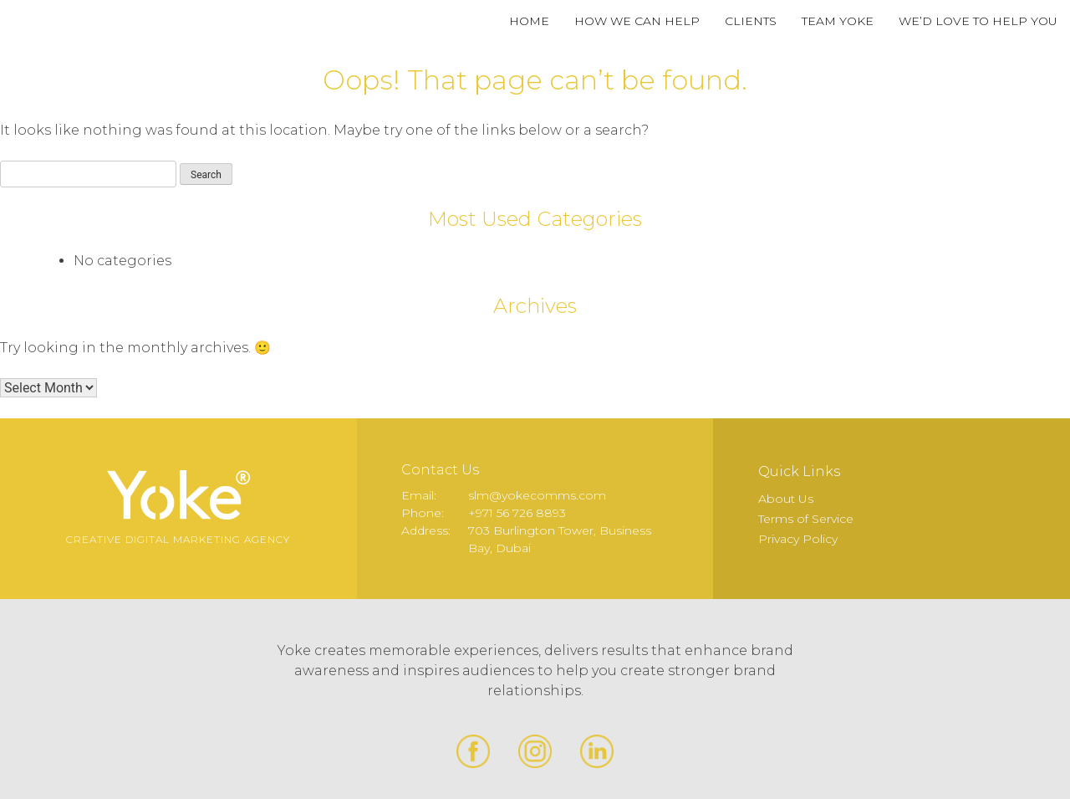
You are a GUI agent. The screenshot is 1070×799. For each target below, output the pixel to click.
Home (529, 20)
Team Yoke (838, 20)
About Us (785, 498)
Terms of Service (805, 518)
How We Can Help (637, 20)
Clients (751, 20)
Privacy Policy (798, 538)
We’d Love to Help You (978, 20)
